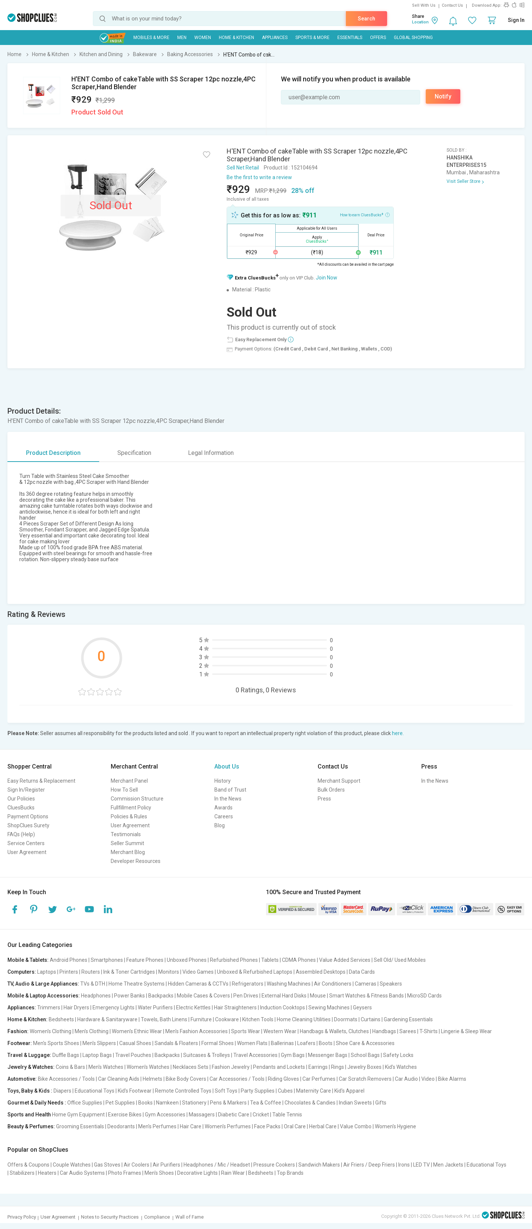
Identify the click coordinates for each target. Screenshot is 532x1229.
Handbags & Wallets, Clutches (334, 1031)
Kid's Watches (401, 1067)
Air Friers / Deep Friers (369, 1165)
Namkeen (167, 1103)
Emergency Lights (113, 1007)
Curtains (370, 1019)
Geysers (362, 1007)
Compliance (157, 1217)
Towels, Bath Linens (164, 1019)
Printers (68, 972)
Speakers (391, 984)
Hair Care (190, 1126)
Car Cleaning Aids (118, 1079)
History (222, 781)
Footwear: (19, 1043)
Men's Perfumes (157, 1126)
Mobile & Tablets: (28, 960)
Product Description (53, 452)
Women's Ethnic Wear (137, 1031)
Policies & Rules (129, 816)
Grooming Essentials (80, 1126)
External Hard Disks (284, 996)
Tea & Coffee (265, 1103)
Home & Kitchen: (27, 1019)
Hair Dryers (76, 1007)
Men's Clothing (91, 1031)
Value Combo (356, 1126)
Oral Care (295, 1126)
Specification (134, 452)
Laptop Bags (97, 1055)
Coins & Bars (70, 1067)
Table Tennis (287, 1115)
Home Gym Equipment (78, 1115)
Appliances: (21, 1007)
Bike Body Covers (186, 1079)
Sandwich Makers (319, 1165)
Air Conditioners (332, 984)
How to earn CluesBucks (365, 214)
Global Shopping (413, 37)
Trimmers (48, 1007)
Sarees (407, 1031)
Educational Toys (94, 1091)
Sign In (516, 20)
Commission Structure (137, 799)
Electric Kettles (193, 1007)
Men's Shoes (159, 1173)
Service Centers (26, 843)
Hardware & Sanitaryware (107, 1019)
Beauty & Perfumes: (31, 1126)
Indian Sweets (355, 1103)
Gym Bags (293, 1055)
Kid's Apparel (349, 1091)
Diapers (62, 1091)
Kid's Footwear (135, 1091)
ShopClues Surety (28, 825)
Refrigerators (247, 984)
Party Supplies (258, 1091)
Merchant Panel (129, 781)
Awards (223, 808)
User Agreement (26, 852)
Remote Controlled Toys (183, 1091)
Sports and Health (29, 1115)
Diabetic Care (233, 1115)
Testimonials (126, 834)
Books (145, 1103)
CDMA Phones (299, 960)
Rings (337, 1067)
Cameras (365, 984)
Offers (378, 37)
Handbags (384, 1031)
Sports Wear (245, 1031)
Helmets (152, 1079)
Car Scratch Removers (365, 1079)
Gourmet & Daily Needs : (36, 1103)
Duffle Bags (65, 1055)
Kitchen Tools (257, 1019)
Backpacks (160, 996)
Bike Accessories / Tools (66, 1079)
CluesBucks (21, 808)
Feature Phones (144, 960)
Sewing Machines (329, 1007)
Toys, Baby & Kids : (29, 1091)
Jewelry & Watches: (31, 1067)
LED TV (421, 1165)
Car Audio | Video (415, 1079)
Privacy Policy (21, 1217)
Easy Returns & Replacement (41, 781)
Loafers (306, 1043)
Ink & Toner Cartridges (129, 972)
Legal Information (211, 452)
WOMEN (202, 37)
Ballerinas (282, 1043)
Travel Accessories (255, 1055)
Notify (443, 96)
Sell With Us (423, 5)
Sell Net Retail (243, 168)
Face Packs (267, 1126)
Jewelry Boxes (364, 1067)
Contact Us (452, 5)
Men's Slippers (99, 1043)
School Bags (365, 1055)
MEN (181, 37)
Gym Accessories (165, 1115)
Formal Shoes (217, 1043)
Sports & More (312, 37)
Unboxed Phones (187, 960)
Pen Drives (245, 996)
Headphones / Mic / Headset (217, 1165)
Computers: (21, 972)
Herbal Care (323, 1126)
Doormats (345, 1019)
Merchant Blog (128, 852)
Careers (223, 816)
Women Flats (252, 1043)
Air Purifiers (166, 1165)
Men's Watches (105, 1067)
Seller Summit (127, 843)
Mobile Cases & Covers (203, 996)
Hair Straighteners (235, 1007)
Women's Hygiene (395, 1126)
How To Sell (124, 790)
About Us (226, 766)
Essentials (349, 37)
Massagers (202, 1115)
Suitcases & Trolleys (206, 1055)
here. (398, 733)
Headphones (96, 996)
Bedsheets (61, 1019)
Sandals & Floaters (176, 1043)
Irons (404, 1165)
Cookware (227, 1019)
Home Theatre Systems (136, 984)
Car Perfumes (318, 1079)
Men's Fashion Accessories (196, 1031)
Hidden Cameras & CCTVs (198, 984)
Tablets (270, 960)
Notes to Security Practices (110, 1217)
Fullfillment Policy (131, 808)
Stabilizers (22, 1173)
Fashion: (18, 1031)
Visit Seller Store (463, 181)
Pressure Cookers (274, 1165)
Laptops (46, 972)
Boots (325, 1043)
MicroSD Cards (424, 996)
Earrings (318, 1067)
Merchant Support (339, 781)
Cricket (261, 1115)
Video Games (198, 972)
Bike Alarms (452, 1079)
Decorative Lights (197, 1173)
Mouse (318, 996)
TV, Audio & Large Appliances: (43, 984)
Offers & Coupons (28, 1165)
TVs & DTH (92, 984)
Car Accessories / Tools (237, 1079)
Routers (90, 972)
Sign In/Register (26, 790)
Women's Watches (148, 1067)
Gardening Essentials (408, 1019)
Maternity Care (313, 1091)
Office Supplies (84, 1103)
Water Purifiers (155, 1007)
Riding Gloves (283, 1079)
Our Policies (21, 799)
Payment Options (27, 816)
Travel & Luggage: (29, 1055)
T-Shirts (428, 1031)
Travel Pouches (133, 1055)
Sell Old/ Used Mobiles (400, 960)
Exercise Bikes (125, 1115)
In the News (227, 799)
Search (366, 19)
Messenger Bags (327, 1055)
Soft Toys (226, 1091)
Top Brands (290, 1173)
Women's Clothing (50, 1031)
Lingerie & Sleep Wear (466, 1031)
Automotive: (22, 1079)
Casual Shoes (135, 1043)
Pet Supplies (120, 1103)
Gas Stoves (107, 1165)
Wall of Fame (189, 1217)
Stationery (194, 1103)
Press (324, 799)
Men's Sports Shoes (56, 1043)
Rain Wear (233, 1173)
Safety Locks (398, 1055)
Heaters (47, 1173)
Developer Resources (135, 861)
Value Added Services (344, 960)
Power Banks (129, 996)
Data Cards (362, 972)
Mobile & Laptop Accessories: (43, 996)
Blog (219, 825)
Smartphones (107, 960)
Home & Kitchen (236, 37)
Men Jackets (448, 1165)
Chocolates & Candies (310, 1103)
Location (420, 22)
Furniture (201, 1019)
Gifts (380, 1103)
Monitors (168, 972)
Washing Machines (289, 984)
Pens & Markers (228, 1103)
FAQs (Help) (21, 834)
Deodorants (121, 1126)
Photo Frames (124, 1173)
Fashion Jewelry (231, 1067)
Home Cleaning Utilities (304, 1019)
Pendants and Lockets (279, 1067)
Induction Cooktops (282, 1007)
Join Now (326, 278)
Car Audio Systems (82, 1173)
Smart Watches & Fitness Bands (366, 996)
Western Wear (279, 1031)
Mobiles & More (151, 37)
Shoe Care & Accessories (365, 1043)
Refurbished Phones (234, 960)
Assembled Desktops (321, 972)
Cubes (285, 1091)
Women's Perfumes (228, 1126)
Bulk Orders (331, 790)
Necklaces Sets (190, 1067)
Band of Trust (230, 790)
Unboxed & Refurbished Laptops (254, 972)
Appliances (275, 37)
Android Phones (68, 960)
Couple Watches (72, 1165)
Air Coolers (136, 1165)
